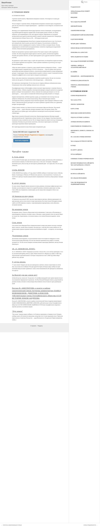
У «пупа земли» (19, 262)
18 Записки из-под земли (22, 196)
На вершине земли (20, 209)
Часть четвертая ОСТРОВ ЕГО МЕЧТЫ (81, 141)
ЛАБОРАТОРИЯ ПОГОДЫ (78, 30)
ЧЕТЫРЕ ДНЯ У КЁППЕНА (78, 43)
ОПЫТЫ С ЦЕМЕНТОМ (77, 104)
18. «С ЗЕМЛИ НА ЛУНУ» (23, 249)
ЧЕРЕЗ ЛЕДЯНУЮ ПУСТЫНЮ (79, 56)
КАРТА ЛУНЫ (75, 108)
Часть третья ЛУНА (76, 100)
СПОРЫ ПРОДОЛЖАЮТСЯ (78, 95)
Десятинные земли (20, 236)
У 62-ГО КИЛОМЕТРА (77, 169)
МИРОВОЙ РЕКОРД (76, 26)
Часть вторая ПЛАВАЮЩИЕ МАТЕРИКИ (82, 61)
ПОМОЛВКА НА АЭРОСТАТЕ (79, 52)
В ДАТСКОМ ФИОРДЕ (77, 39)
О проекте (33, 326)
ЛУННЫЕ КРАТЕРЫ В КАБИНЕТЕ (80, 121)
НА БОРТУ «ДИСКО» (77, 150)
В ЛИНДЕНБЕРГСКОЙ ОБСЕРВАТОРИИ (82, 35)
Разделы (40, 326)
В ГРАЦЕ (73, 145)
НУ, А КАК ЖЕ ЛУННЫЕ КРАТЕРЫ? (81, 136)
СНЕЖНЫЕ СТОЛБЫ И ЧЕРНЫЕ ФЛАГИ (82, 158)
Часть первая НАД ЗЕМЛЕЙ (78, 21)
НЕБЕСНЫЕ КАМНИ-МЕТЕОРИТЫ (81, 113)
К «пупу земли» (19, 183)
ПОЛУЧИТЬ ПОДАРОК (21, 140)
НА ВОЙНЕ (74, 71)
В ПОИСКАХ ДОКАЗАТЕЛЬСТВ (80, 80)
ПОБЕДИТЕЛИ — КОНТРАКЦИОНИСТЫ (82, 76)
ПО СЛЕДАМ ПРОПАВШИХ (79, 178)
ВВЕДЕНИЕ (74, 17)
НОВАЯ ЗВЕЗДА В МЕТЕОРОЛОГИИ (81, 48)
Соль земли (17, 223)
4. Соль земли (18, 157)
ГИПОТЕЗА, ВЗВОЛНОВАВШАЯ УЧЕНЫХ (12, 525)
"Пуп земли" (17, 311)
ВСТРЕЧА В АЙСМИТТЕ (78, 173)
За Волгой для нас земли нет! (24, 275)
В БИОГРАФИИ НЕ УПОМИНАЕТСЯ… (81, 126)
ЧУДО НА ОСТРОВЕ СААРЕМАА (80, 117)
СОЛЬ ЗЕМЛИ (18, 170)
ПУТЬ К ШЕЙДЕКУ (76, 154)
